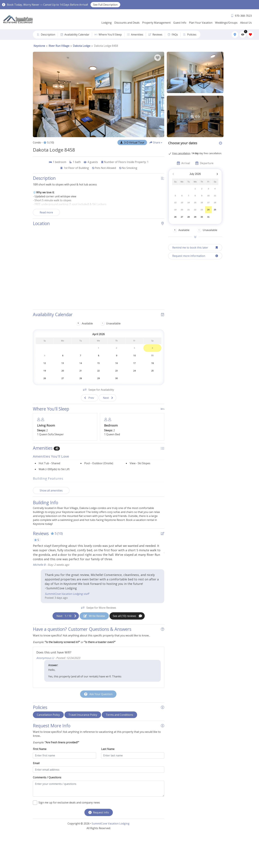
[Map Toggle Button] (235, 34)
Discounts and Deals (127, 22)
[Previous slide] (89, 405)
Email (36, 771)
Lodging (106, 22)
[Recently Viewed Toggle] (243, 34)
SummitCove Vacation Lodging (111, 831)
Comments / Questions (47, 785)
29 (195, 217)
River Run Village (59, 46)
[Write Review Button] (94, 623)
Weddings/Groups (226, 22)
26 (175, 217)
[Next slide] (107, 405)
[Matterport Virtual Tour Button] (132, 142)
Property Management (156, 22)
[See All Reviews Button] (127, 623)
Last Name (107, 756)
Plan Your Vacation (200, 22)
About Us (246, 22)
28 (188, 217)
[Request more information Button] (195, 255)
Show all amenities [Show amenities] (51, 498)
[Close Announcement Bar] (254, 4)
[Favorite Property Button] (157, 57)
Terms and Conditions (119, 722)
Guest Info (179, 22)
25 (215, 210)
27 (182, 217)
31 (208, 217)
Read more (46, 212)
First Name (39, 756)
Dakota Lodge (81, 46)
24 (208, 210)
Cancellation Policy (48, 722)
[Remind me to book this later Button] (195, 247)
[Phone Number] (241, 16)
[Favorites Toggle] (250, 34)
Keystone (39, 46)
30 (202, 217)
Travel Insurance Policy (82, 722)
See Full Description (105, 4)
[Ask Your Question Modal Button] (98, 701)
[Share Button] (156, 142)
